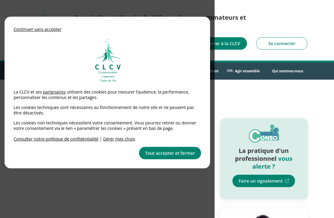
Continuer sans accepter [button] (37, 29)
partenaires (54, 92)
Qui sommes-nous (287, 71)
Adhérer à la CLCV (221, 43)
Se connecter (282, 43)
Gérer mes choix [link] (119, 139)
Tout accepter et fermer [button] (170, 153)
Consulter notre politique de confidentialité (56, 139)
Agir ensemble (247, 71)
